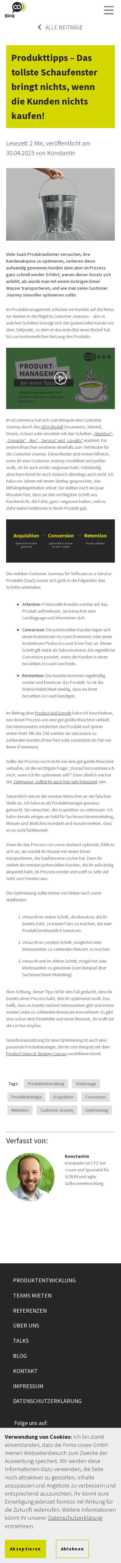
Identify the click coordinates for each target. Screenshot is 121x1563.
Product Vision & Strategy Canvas (36, 1054)
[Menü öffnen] (109, 11)
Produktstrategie (26, 1097)
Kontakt (25, 1371)
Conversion (95, 1097)
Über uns (26, 1325)
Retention (20, 1110)
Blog (20, 1355)
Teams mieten (32, 1295)
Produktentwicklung (46, 1084)
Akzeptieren (25, 1549)
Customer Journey (57, 1110)
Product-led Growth (53, 713)
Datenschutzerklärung (47, 1401)
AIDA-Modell (52, 427)
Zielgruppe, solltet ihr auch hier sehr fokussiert (55, 782)
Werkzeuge (86, 1084)
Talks (21, 1340)
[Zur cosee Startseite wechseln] (15, 9)
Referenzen (30, 1310)
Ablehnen (72, 1549)
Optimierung (96, 1110)
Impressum (28, 1386)
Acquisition (63, 1097)
